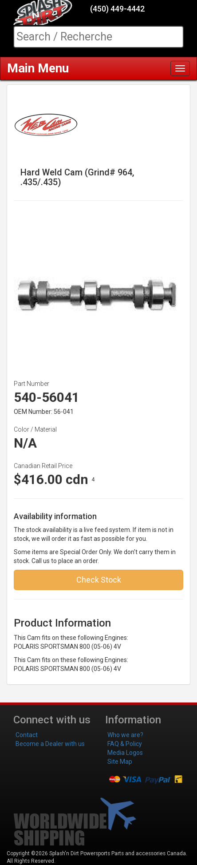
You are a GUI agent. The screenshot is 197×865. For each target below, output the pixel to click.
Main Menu (38, 68)
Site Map (119, 761)
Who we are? (125, 734)
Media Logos (125, 752)
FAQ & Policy (124, 743)
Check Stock (98, 579)
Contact (27, 734)
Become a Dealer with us (50, 743)
